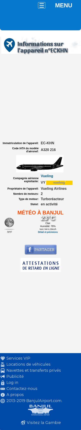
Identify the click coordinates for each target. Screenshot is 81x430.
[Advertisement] (40, 97)
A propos (15, 394)
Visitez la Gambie (44, 422)
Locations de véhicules (28, 364)
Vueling (47, 176)
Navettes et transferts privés (33, 370)
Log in (12, 382)
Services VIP (18, 358)
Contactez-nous (21, 388)
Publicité (15, 376)
